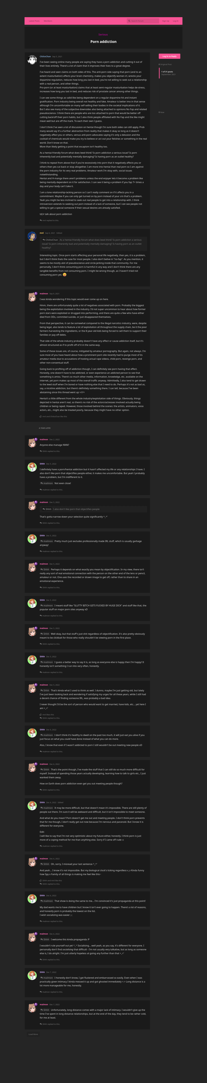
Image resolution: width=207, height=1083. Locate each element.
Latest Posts (34, 21)
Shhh (48, 509)
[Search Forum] (143, 20)
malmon (48, 483)
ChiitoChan (52, 239)
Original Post (165, 64)
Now (161, 112)
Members (48, 21)
